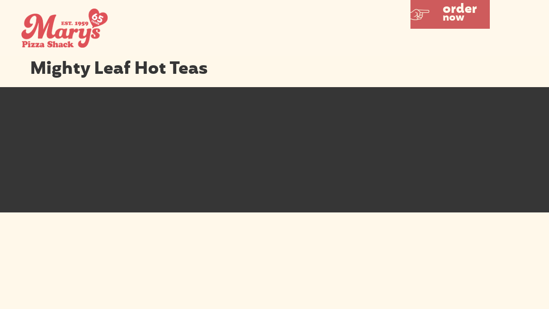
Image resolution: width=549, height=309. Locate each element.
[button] (450, 14)
